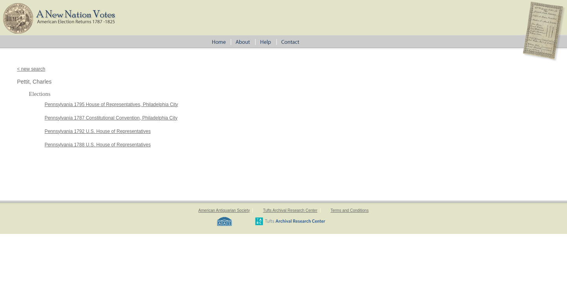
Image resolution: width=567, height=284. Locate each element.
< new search (31, 69)
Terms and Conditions (349, 210)
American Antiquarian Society (224, 210)
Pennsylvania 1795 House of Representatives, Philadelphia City (111, 104)
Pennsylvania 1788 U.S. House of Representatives (97, 145)
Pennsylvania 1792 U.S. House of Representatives (97, 131)
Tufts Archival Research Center (290, 210)
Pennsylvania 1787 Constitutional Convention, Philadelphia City (111, 118)
